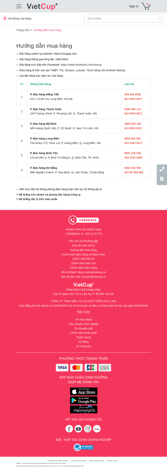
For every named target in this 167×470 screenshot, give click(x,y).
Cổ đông (83, 341)
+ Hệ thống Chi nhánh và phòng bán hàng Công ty (48, 194)
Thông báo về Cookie (78, 461)
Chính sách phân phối (83, 332)
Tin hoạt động (83, 319)
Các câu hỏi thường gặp (83, 240)
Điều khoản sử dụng (96, 461)
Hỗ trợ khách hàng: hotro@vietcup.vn (83, 272)
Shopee (69, 70)
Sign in (134, 6)
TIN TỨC (83, 312)
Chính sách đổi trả (83, 258)
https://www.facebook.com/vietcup (81, 64)
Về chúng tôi (83, 346)
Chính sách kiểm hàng (83, 267)
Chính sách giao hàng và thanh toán (83, 254)
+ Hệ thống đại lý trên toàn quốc (37, 199)
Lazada (80, 70)
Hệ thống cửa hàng (17, 18)
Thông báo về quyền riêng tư (57, 461)
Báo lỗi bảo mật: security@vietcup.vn (83, 276)
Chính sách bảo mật (83, 263)
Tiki (61, 70)
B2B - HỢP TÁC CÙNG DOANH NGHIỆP (83, 439)
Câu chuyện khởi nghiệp (83, 323)
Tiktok (89, 70)
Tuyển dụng (83, 337)
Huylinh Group (112, 461)
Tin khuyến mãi (83, 328)
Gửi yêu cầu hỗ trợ (83, 245)
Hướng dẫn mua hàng (44, 46)
